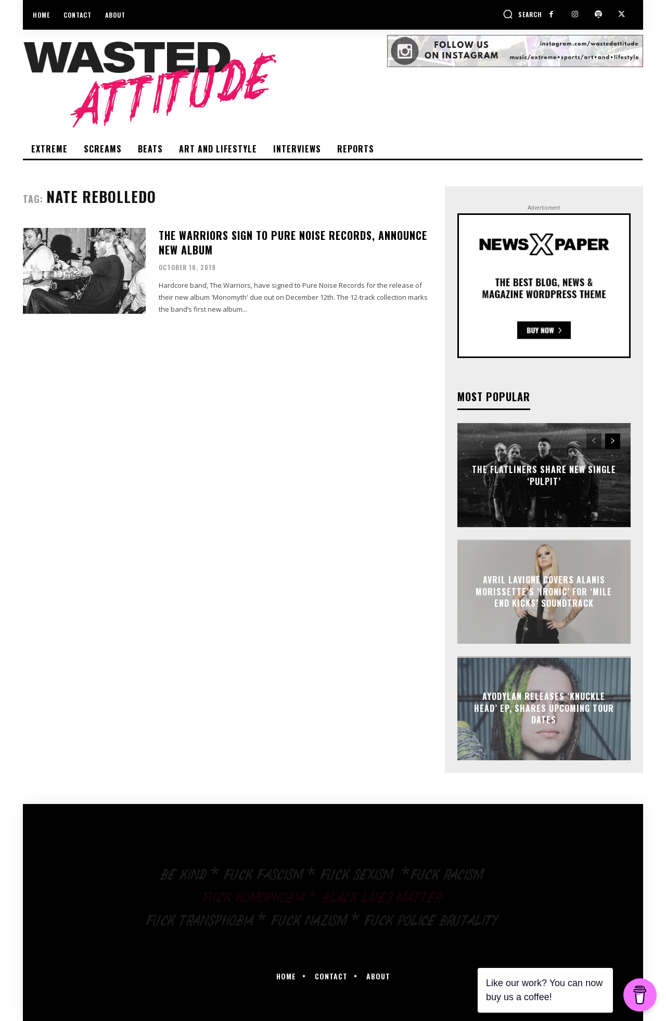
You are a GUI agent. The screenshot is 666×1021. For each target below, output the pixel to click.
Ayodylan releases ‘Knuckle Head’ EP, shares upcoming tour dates (544, 708)
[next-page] (612, 441)
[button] (522, 14)
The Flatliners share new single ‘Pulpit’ (544, 475)
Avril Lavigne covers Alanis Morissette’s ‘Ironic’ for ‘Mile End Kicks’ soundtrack (544, 592)
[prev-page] (593, 441)
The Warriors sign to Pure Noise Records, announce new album (293, 242)
